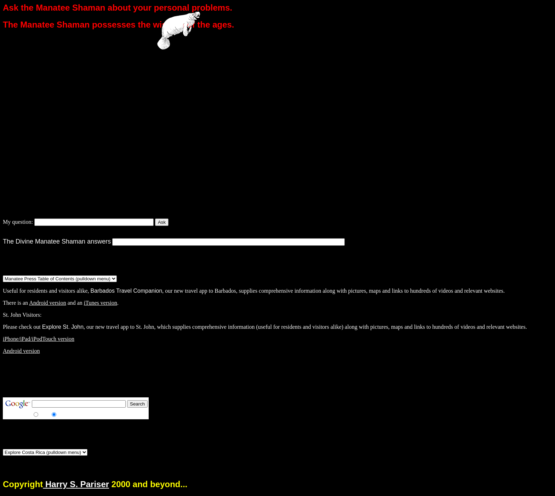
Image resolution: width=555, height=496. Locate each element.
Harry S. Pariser (76, 484)
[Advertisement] (132, 376)
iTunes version (100, 303)
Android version (47, 303)
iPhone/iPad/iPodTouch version (38, 339)
